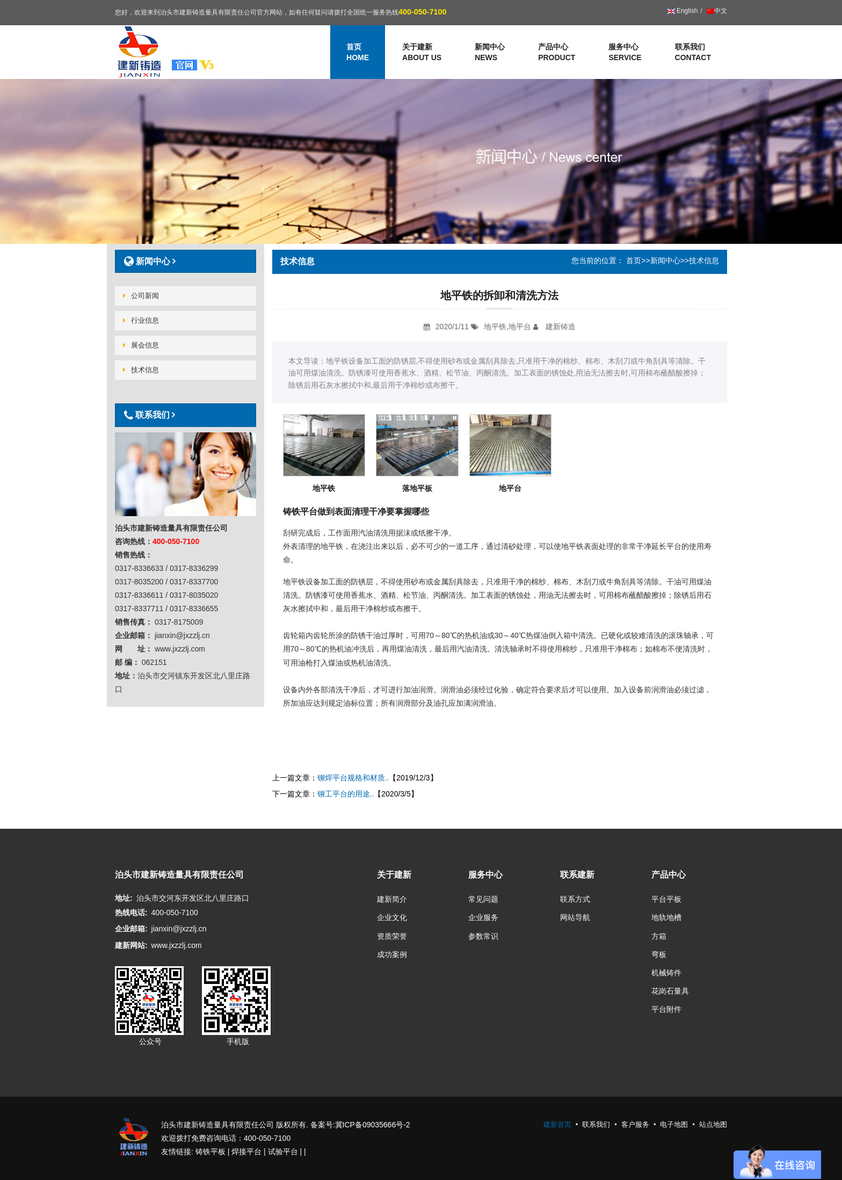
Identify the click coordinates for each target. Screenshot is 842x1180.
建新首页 (557, 1124)
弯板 (658, 954)
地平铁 (324, 488)
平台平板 (666, 899)
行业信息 (141, 320)
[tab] (185, 261)
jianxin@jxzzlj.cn (179, 928)
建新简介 (392, 899)
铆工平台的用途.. (345, 794)
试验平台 (283, 1151)
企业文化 (392, 917)
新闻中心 (665, 260)
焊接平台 (246, 1151)
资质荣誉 (392, 936)
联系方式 (575, 899)
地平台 (510, 488)
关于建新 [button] (421, 52)
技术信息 (141, 370)
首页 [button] (357, 52)
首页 (633, 260)
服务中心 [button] (624, 52)
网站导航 (575, 917)
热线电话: (131, 912)
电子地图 (674, 1124)
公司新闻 (141, 296)
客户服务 (635, 1124)
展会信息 (141, 345)
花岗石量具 (670, 991)
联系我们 (693, 52)
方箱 (658, 936)
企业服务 (483, 917)
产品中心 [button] (556, 52)
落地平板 (417, 488)
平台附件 (666, 1009)
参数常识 (483, 936)
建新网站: (131, 945)
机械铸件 (666, 972)
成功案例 (392, 954)
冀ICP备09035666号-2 (372, 1124)
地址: (124, 898)
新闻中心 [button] (490, 52)
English (682, 11)
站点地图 (713, 1124)
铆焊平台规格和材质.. (353, 777)
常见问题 (483, 899)
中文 (716, 11)
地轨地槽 (666, 917)
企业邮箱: (131, 928)
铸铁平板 (210, 1151)
